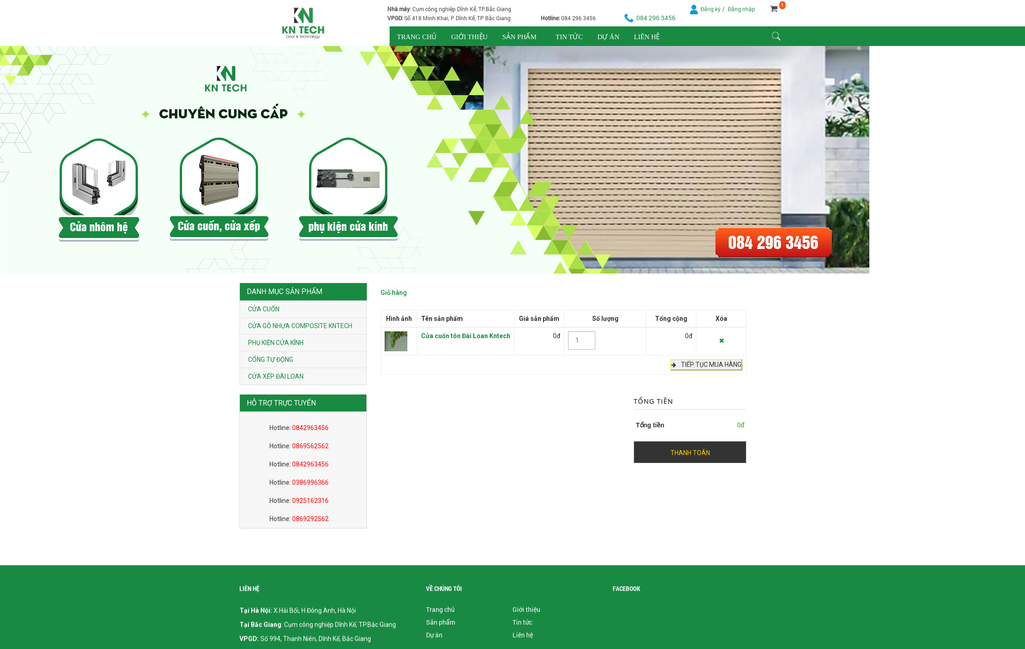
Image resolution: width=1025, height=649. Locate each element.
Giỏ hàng (394, 290)
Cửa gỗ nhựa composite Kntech (300, 326)
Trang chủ (416, 37)
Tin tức (569, 37)
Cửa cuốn (263, 309)
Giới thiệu (469, 37)
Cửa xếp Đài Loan (276, 376)
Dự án (608, 37)
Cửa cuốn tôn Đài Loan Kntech (465, 334)
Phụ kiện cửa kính (276, 342)
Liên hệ (647, 37)
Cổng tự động (270, 359)
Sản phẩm (519, 37)
